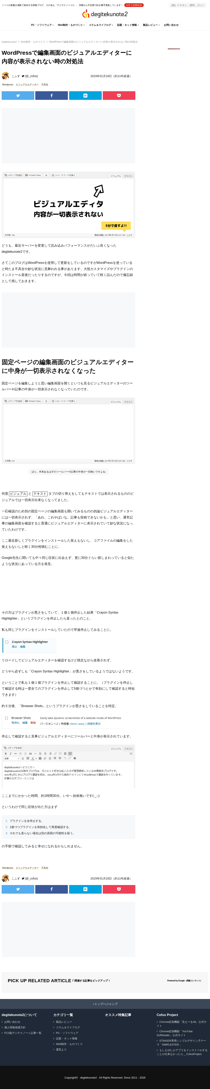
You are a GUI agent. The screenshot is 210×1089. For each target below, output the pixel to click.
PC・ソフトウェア (41, 25)
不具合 (44, 84)
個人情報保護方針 (15, 1027)
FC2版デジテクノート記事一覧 (22, 1032)
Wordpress (7, 84)
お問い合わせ (171, 25)
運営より (61, 1049)
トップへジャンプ (106, 1003)
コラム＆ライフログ (100, 25)
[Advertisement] (34, 135)
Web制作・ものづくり (70, 25)
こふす (15, 76)
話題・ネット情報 (127, 25)
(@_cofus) (31, 76)
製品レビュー (150, 25)
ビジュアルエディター (27, 84)
